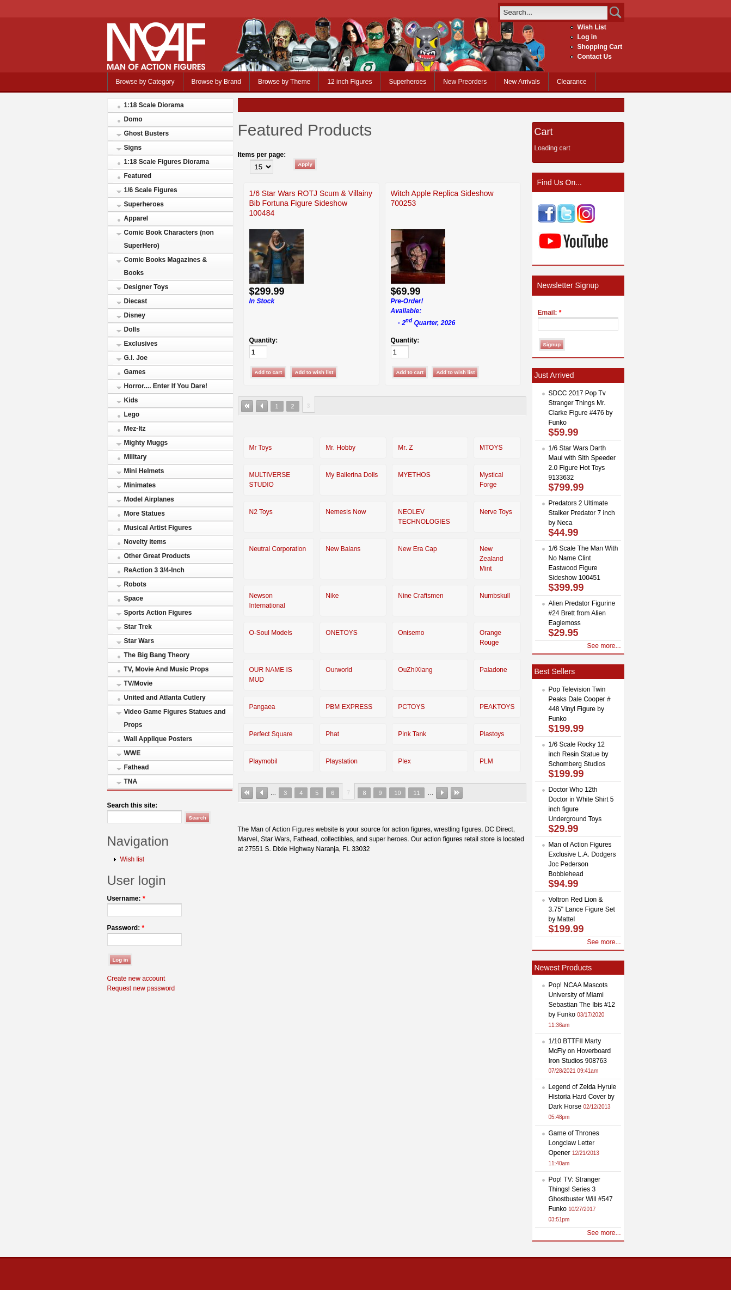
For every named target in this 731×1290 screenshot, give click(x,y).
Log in (587, 37)
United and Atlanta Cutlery (165, 697)
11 (416, 793)
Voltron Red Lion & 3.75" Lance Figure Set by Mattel (582, 909)
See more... (604, 646)
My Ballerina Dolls (351, 475)
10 (397, 793)
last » (457, 793)
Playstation (341, 761)
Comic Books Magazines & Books (165, 266)
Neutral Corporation (277, 549)
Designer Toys (146, 287)
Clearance (572, 81)
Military (135, 457)
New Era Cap (417, 549)
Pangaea (262, 707)
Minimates (140, 485)
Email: (550, 312)
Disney (134, 315)
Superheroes (407, 81)
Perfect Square (271, 734)
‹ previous (262, 406)
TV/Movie (138, 683)
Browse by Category (145, 81)
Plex (404, 761)
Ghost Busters (146, 133)
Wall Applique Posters (158, 739)
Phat (332, 734)
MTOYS (491, 447)
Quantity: (263, 340)
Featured (138, 176)
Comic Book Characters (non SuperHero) (169, 239)
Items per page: (262, 154)
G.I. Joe (136, 358)
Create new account (136, 978)
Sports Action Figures (158, 612)
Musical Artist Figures (158, 527)
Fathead (136, 767)
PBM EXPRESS (348, 707)
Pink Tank (412, 734)
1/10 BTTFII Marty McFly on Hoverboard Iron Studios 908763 (580, 1051)
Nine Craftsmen (420, 596)
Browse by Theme (284, 81)
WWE (132, 753)
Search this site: (132, 805)
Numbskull (495, 596)
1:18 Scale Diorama (154, 105)
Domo (133, 119)
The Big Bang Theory (157, 655)
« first (247, 406)
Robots (135, 584)
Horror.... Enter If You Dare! (166, 386)
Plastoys (492, 734)
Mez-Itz (135, 428)
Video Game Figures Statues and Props (175, 718)
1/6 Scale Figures (150, 190)
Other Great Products (157, 556)
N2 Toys (261, 512)
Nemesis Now (345, 512)
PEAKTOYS (497, 707)
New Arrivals (521, 81)
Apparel (136, 218)
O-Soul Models (270, 633)
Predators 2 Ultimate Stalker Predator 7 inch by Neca (582, 513)
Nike (332, 596)
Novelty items (145, 542)
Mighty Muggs (146, 443)
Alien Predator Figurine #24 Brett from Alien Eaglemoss (582, 613)
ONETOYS (341, 633)
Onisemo (411, 633)
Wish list (132, 859)
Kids (131, 400)
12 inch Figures (349, 81)
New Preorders (465, 81)
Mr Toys (260, 447)
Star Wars (139, 641)
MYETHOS (414, 475)
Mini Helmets (144, 471)
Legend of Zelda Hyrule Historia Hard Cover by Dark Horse (583, 1096)
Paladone (493, 670)
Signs (133, 147)
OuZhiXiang (415, 670)
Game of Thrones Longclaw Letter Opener (574, 1143)
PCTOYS (411, 707)
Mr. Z (405, 447)
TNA (131, 781)
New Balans (342, 549)
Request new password (141, 988)
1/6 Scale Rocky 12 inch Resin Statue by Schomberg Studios (579, 754)
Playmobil (263, 761)
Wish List (592, 27)
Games (135, 372)
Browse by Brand (216, 81)
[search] (553, 12)
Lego (132, 414)
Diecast (136, 301)
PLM (486, 761)
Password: (126, 928)
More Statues (144, 513)
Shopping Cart (600, 47)
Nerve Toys (496, 512)
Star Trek (138, 627)
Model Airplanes (149, 499)
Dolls (132, 329)
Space (133, 598)
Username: (126, 898)
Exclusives (141, 343)
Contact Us (595, 56)
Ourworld (338, 670)
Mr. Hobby (340, 447)
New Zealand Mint (491, 558)
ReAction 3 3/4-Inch (154, 570)
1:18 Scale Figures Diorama (167, 162)
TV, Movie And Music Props (166, 669)
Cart (544, 131)
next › (442, 793)
